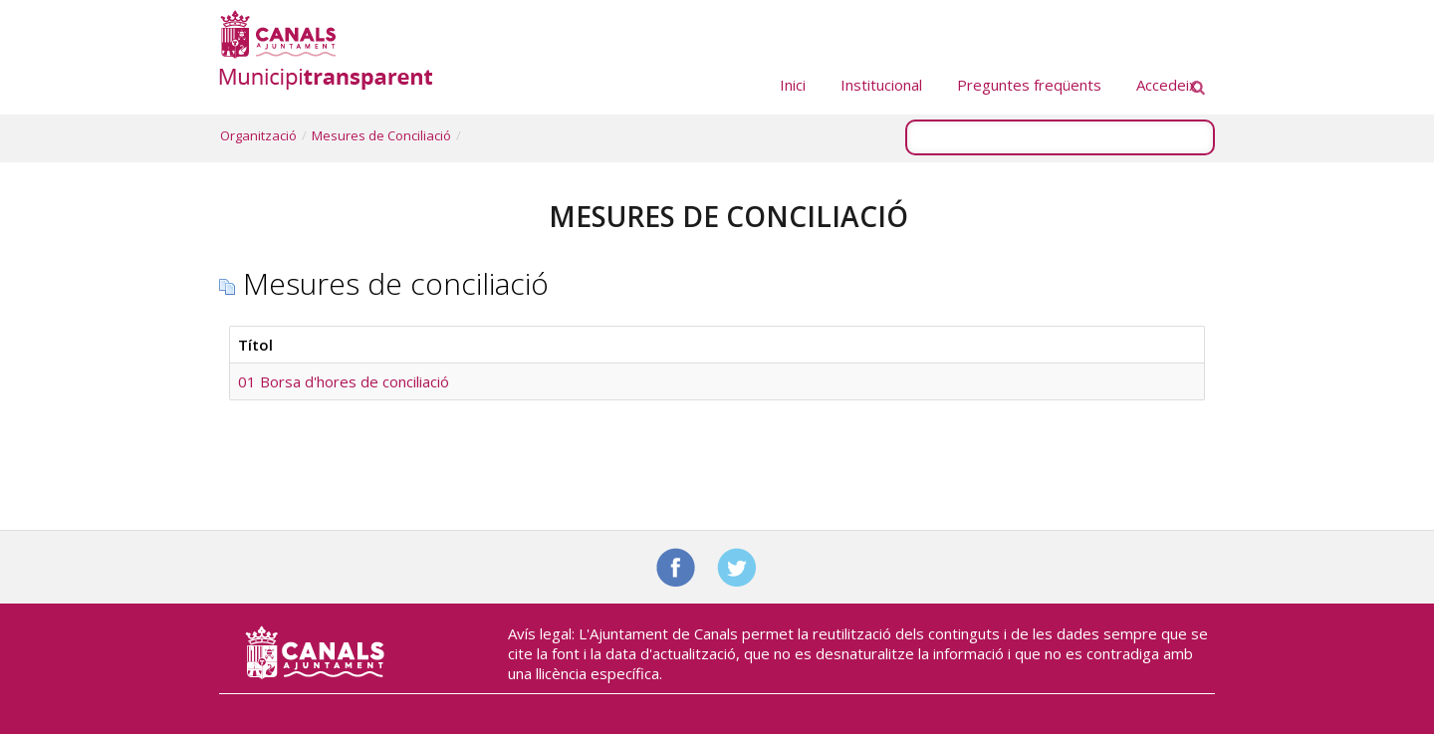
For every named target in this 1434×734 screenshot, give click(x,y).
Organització (258, 135)
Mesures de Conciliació (381, 135)
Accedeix (1166, 85)
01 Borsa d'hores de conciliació (343, 381)
